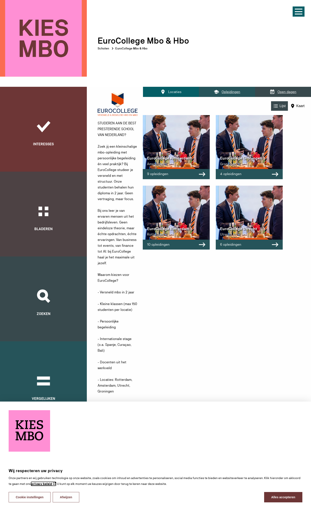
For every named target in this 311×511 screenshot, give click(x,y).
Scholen (103, 48)
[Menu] (299, 11)
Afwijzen (66, 497)
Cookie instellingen (29, 497)
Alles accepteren (283, 497)
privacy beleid (41, 484)
